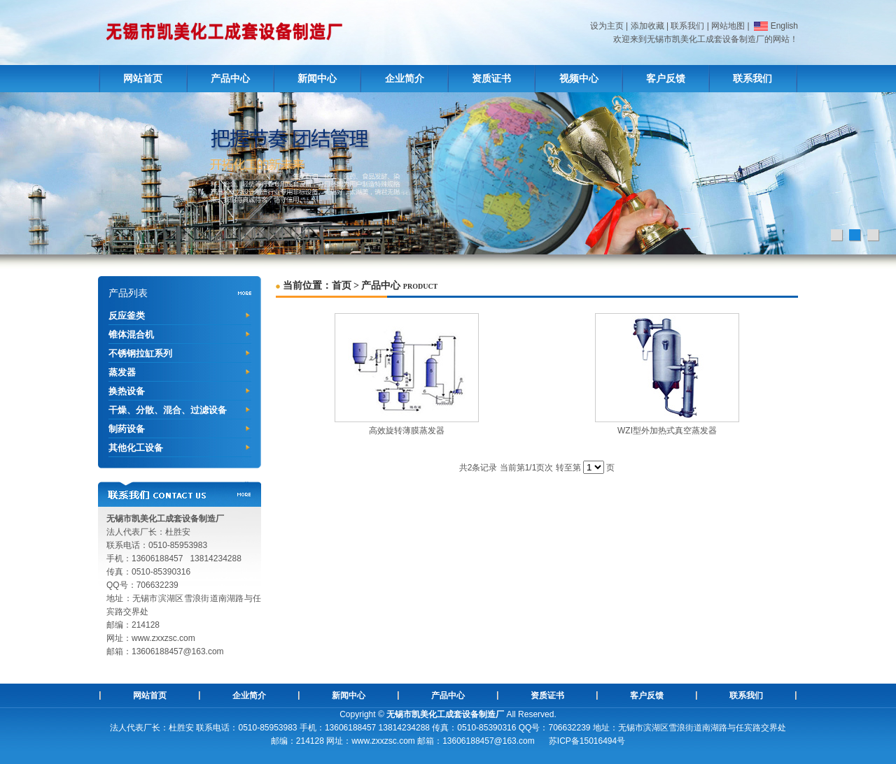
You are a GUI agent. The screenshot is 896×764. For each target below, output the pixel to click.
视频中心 (578, 78)
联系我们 (687, 26)
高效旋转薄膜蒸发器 (406, 430)
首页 (341, 285)
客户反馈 (665, 78)
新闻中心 (317, 78)
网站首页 (142, 78)
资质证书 (491, 78)
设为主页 (607, 26)
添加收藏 (647, 26)
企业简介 (404, 78)
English (775, 26)
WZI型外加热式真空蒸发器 (667, 430)
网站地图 (728, 26)
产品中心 (230, 78)
